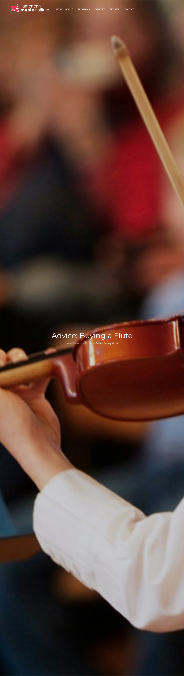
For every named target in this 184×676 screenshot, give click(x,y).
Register (116, 9)
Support (101, 9)
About (70, 9)
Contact (131, 9)
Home (59, 9)
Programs (85, 9)
